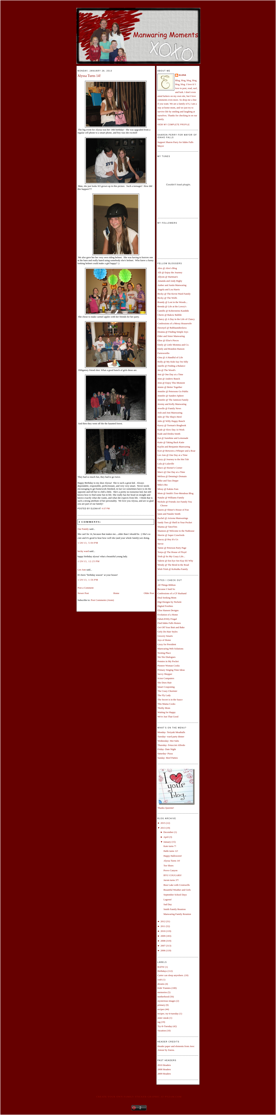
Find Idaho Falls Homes (169, 623)
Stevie (160, 543)
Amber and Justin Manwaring (171, 285)
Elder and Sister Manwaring (171, 336)
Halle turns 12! (170, 851)
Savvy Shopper (164, 674)
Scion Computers (165, 678)
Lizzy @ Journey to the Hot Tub (173, 459)
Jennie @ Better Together (169, 387)
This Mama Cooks (166, 703)
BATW (160, 966)
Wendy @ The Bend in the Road (173, 564)
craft (159, 979)
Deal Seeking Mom (166, 597)
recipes (160, 1009)
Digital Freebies (165, 606)
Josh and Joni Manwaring (169, 412)
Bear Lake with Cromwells (176, 885)
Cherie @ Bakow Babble (169, 314)
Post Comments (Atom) (102, 600)
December (168, 832)
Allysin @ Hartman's (167, 276)
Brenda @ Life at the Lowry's (171, 306)
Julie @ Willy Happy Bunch (171, 421)
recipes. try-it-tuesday (168, 1013)
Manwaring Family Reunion (177, 914)
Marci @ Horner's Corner (169, 467)
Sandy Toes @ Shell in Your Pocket (174, 522)
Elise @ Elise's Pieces (168, 340)
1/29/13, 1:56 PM (87, 579)
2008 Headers (164, 1069)
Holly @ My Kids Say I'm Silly (172, 361)
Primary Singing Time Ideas (171, 669)
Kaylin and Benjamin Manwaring (173, 446)
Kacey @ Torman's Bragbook (171, 425)
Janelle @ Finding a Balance (171, 365)
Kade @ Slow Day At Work (170, 429)
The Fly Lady (164, 695)
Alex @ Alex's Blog (167, 268)
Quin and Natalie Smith (168, 513)
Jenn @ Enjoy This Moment (171, 382)
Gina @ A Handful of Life (170, 357)
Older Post (149, 593)
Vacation (161, 1030)
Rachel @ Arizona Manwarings (172, 518)
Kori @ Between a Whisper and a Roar (176, 450)
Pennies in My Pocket (168, 661)
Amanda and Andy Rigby (169, 280)
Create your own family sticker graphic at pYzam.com (139, 1096)
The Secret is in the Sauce (170, 699)
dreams (161, 983)
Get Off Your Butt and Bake (171, 627)
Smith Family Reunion (174, 909)
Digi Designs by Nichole (169, 602)
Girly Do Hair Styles (167, 631)
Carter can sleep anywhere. (170, 975)
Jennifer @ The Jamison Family (172, 399)
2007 (162, 945)
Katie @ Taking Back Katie (170, 442)
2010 (162, 931)
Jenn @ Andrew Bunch (168, 378)
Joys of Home (164, 640)
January (167, 841)
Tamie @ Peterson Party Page (171, 547)
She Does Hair (164, 682)
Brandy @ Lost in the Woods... (172, 302)
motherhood (163, 996)
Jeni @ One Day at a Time (170, 374)
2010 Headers (164, 1065)
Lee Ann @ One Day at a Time (172, 455)
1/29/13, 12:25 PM (88, 561)
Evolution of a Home (167, 614)
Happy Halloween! (172, 855)
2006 (162, 950)
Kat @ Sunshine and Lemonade (172, 438)
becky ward (83, 551)
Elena (182, 75)
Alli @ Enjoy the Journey (169, 272)
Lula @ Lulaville (165, 463)
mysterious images (166, 1000)
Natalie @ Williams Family (170, 497)
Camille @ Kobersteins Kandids (173, 310)
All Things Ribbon (166, 585)
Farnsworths (163, 353)
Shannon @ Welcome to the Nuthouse (175, 530)
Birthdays (162, 971)
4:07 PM (106, 509)
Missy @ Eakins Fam (167, 489)
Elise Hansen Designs (168, 610)
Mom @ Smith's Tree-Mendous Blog (175, 493)
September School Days (175, 894)
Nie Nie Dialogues (166, 657)
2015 (162, 823)
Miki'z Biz (162, 484)
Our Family (83, 529)
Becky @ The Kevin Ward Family (174, 293)
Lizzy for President (166, 644)
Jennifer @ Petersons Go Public (172, 391)
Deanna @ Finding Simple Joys (172, 331)
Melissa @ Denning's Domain (172, 476)
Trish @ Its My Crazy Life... (171, 556)
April (165, 837)
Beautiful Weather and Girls (177, 889)
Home (116, 593)
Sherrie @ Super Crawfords (170, 535)
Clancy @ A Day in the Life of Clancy (176, 319)
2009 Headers (164, 1073)
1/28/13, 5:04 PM (87, 542)
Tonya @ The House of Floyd (171, 552)
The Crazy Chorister (167, 691)
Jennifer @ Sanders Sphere (170, 395)
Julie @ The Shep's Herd (169, 416)
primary (161, 1005)
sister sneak (163, 1017)
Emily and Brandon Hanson (170, 348)
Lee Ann (81, 569)
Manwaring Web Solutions (170, 648)
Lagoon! (167, 899)
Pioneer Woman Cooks (168, 665)
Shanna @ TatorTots (167, 526)
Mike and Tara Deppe (168, 480)
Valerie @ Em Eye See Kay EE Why (175, 560)
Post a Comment (85, 587)
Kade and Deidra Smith (168, 433)
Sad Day (167, 904)
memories (162, 992)
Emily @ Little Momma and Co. (173, 344)
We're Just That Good (167, 716)
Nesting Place (164, 652)
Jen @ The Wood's (166, 370)
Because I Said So (166, 589)
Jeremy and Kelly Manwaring (171, 404)
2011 (162, 926)
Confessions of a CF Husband (171, 593)
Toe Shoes (168, 865)
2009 (162, 935)
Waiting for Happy (166, 712)
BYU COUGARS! (172, 875)
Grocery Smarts (165, 636)
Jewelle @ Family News (169, 408)
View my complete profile (173, 125)
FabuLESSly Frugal (167, 619)
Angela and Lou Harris (168, 289)
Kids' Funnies (164, 988)
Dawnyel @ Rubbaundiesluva (172, 327)
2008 (162, 940)
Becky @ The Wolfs (167, 297)
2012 (162, 921)
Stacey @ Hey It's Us (167, 539)
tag (158, 1022)
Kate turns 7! (169, 846)
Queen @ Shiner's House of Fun (173, 509)
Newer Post (83, 593)
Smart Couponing (166, 686)
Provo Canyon (170, 870)
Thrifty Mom (163, 708)
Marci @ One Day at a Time (171, 472)
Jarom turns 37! (171, 880)
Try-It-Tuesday (164, 1026)
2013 (162, 827)
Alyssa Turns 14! (89, 76)
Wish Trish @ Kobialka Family (172, 569)
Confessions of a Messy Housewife (174, 323)
